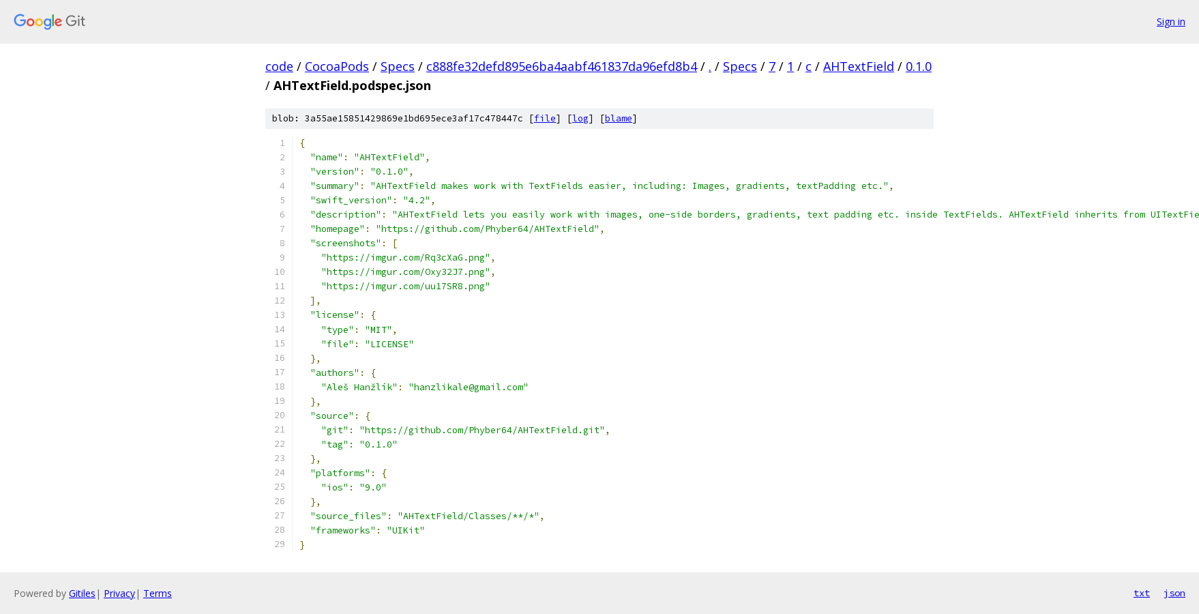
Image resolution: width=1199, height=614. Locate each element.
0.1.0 (919, 66)
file (545, 118)
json (1174, 593)
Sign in (1171, 21)
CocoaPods (337, 66)
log (580, 118)
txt (1142, 593)
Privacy (119, 593)
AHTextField (858, 66)
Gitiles (82, 593)
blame (618, 118)
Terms (157, 593)
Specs (398, 66)
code (279, 66)
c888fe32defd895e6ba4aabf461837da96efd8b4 (561, 66)
